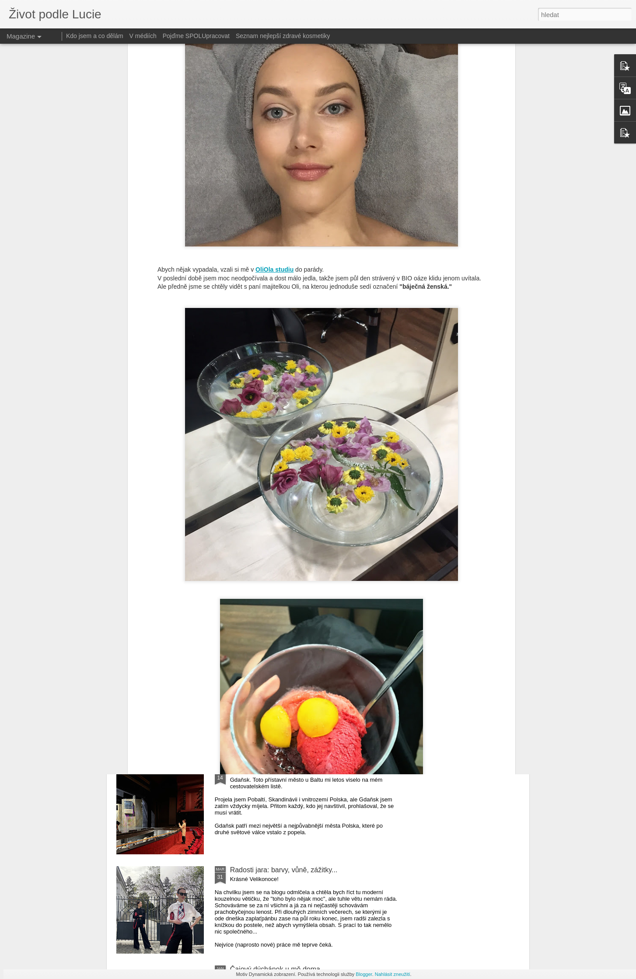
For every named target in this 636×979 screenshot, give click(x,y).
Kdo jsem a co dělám (94, 35)
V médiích (143, 35)
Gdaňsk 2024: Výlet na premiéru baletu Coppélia (305, 770)
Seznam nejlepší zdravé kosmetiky (283, 35)
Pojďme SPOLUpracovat (196, 35)
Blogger (364, 974)
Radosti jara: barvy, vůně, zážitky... (284, 870)
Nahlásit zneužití (392, 974)
